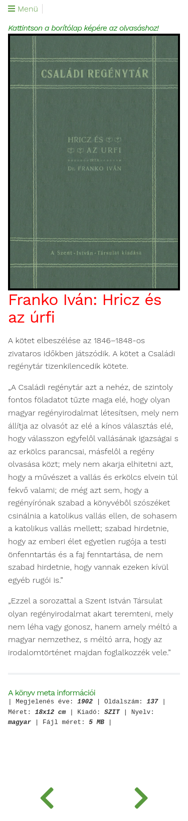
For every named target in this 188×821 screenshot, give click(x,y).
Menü (23, 9)
